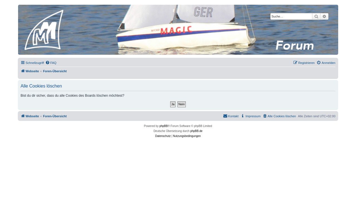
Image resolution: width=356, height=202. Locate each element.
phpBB (163, 126)
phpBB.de (196, 131)
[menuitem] (50, 62)
